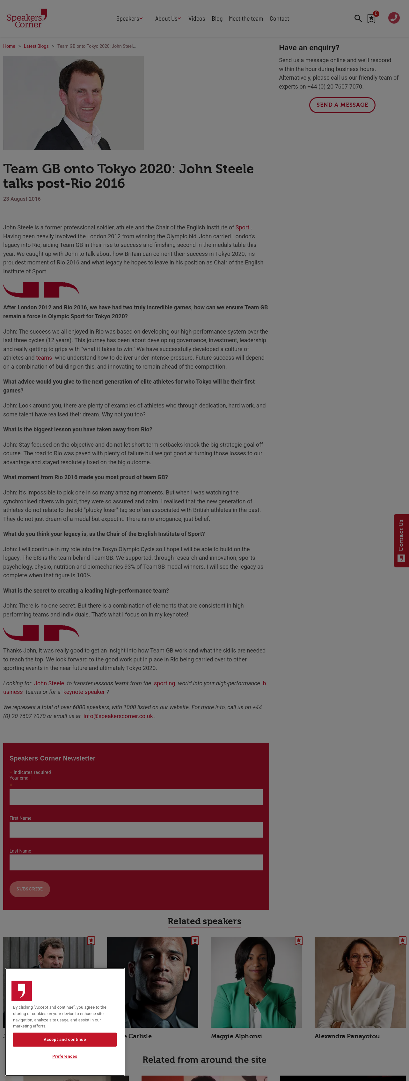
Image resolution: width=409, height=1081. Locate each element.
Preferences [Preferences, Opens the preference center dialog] (64, 1058)
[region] (65, 1024)
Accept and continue (65, 1041)
